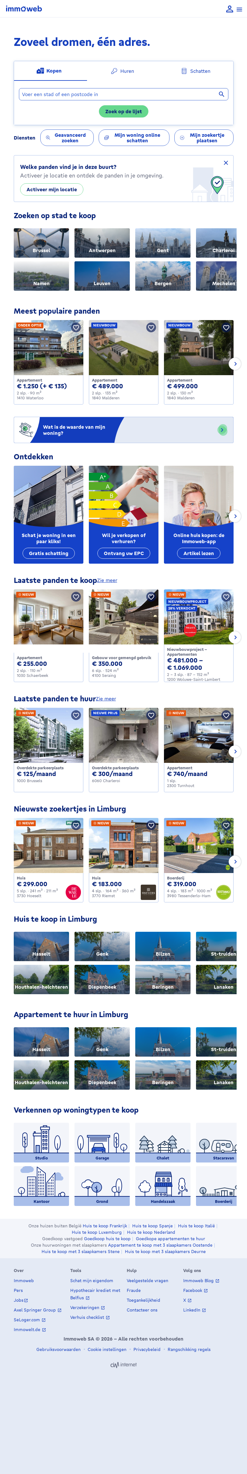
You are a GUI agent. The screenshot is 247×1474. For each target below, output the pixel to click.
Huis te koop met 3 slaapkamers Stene (81, 1251)
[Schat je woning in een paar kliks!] (48, 515)
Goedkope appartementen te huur (170, 1238)
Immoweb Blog (199, 1280)
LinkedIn (192, 1310)
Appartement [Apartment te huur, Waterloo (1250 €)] (29, 380)
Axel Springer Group (35, 1310)
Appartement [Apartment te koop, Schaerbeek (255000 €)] (29, 657)
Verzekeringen (85, 1307)
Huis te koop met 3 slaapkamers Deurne (165, 1251)
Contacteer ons (142, 1310)
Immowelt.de (28, 1329)
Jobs (19, 1300)
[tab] (50, 71)
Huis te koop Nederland (151, 1232)
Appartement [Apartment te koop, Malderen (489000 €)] (104, 380)
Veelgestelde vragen (147, 1280)
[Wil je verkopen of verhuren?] (123, 515)
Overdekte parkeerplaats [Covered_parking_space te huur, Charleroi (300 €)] (115, 768)
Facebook (193, 1290)
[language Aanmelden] (229, 9)
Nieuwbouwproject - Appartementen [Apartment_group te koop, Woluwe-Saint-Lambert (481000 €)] (187, 652)
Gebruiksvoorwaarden (58, 1349)
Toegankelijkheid (143, 1300)
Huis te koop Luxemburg (97, 1232)
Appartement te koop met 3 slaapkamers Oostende (160, 1245)
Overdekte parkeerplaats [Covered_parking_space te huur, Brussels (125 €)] (40, 768)
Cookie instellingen (106, 1349)
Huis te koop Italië (196, 1225)
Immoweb (24, 1280)
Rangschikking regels (188, 1349)
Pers (18, 1290)
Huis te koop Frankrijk (105, 1225)
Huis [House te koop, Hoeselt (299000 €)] (21, 878)
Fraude (134, 1290)
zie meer (107, 580)
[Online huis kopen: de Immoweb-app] (199, 515)
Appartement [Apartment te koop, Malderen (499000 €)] (179, 380)
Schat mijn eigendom (91, 1280)
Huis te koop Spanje (152, 1225)
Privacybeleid (146, 1349)
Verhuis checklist (87, 1317)
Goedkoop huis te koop (107, 1238)
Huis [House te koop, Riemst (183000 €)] (96, 878)
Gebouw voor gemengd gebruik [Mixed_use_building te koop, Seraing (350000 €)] (121, 657)
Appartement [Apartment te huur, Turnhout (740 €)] (179, 768)
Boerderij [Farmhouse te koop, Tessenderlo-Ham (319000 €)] (175, 878)
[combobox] (123, 94)
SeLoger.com (27, 1320)
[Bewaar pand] (76, 327)
